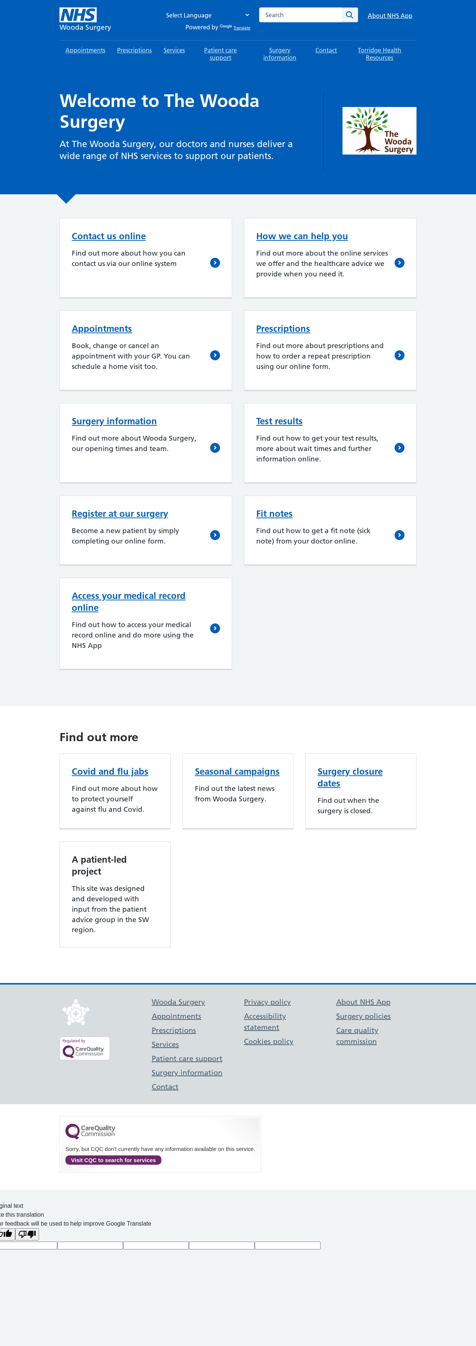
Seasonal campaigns (237, 771)
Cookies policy (268, 1041)
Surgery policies (363, 1016)
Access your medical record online (129, 601)
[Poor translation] (27, 1234)
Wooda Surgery (178, 1002)
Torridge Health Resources (379, 53)
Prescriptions (134, 50)
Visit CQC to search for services (113, 1160)
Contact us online (109, 236)
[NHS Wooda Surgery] (85, 20)
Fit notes (274, 513)
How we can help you (302, 236)
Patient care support (220, 53)
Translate (235, 27)
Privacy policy (267, 1002)
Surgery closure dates (350, 777)
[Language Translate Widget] (205, 15)
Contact (326, 50)
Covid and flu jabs (110, 771)
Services (174, 50)
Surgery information (279, 53)
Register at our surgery (120, 513)
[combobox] (300, 14)
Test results (279, 421)
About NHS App (390, 15)
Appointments (85, 50)
